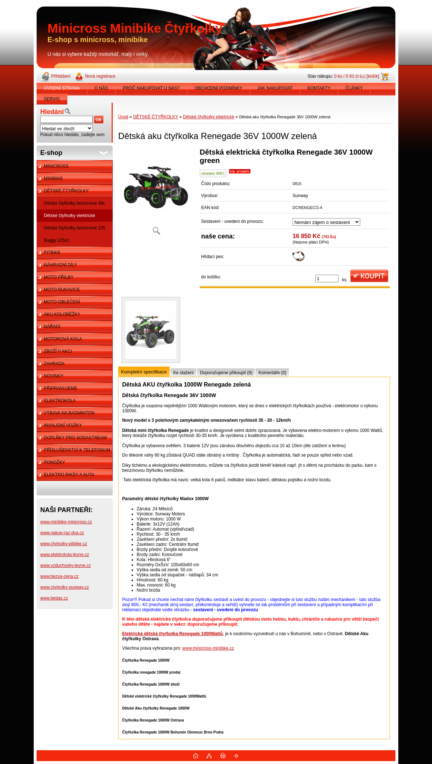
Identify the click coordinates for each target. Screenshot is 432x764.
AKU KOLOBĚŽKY (62, 314)
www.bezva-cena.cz (59, 576)
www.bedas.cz (54, 598)
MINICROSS (56, 166)
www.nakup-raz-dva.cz (62, 532)
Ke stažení (183, 372)
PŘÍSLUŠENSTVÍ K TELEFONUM (77, 450)
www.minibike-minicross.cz (66, 521)
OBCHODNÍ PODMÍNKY (218, 88)
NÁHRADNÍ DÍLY (60, 264)
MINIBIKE (53, 178)
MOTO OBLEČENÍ (62, 302)
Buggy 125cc (56, 240)
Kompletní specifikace (144, 372)
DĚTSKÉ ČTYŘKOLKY (66, 190)
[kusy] (326, 278)
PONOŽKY (54, 462)
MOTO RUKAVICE (62, 289)
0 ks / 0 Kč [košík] (356, 76)
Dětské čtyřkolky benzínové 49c (74, 203)
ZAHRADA (54, 363)
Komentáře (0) (272, 372)
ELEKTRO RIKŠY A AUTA (69, 474)
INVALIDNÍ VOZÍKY (63, 425)
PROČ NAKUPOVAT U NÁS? (151, 88)
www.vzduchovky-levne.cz (65, 565)
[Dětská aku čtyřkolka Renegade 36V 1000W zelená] (156, 194)
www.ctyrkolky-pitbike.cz (63, 543)
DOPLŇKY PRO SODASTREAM (75, 437)
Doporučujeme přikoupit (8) (226, 372)
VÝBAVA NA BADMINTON (69, 413)
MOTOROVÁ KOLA (63, 339)
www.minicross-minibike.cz (208, 648)
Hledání (52, 111)
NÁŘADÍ (52, 326)
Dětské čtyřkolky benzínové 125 (74, 227)
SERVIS (52, 99)
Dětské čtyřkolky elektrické (69, 215)
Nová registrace (100, 76)
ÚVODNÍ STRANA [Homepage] (62, 88)
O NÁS (101, 88)
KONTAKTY (319, 88)
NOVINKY (53, 376)
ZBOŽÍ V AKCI (58, 351)
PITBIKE (52, 252)
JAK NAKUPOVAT (275, 88)
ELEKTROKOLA (60, 400)
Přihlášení (60, 76)
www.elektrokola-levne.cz (64, 554)
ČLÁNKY (354, 88)
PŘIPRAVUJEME (60, 388)
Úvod (123, 116)
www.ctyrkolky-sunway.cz (64, 587)
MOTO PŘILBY (59, 277)
